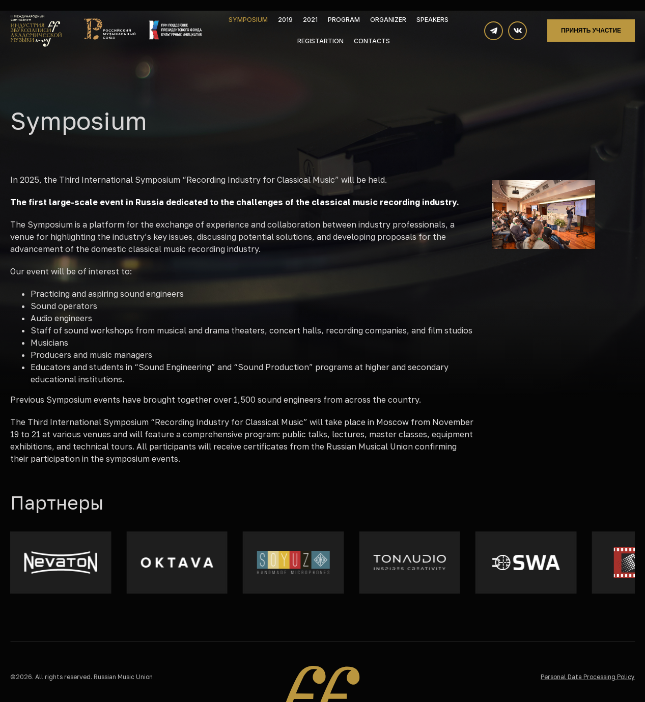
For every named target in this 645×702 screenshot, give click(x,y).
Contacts (372, 41)
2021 (310, 19)
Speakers (432, 19)
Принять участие (591, 30)
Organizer (388, 19)
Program (344, 19)
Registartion (320, 41)
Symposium (248, 19)
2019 (285, 19)
